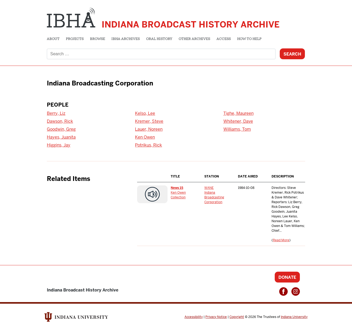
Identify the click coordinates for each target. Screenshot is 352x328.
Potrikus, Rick (148, 145)
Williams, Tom (237, 129)
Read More (281, 240)
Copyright (236, 317)
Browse (97, 39)
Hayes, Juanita (61, 137)
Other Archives (194, 39)
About (53, 39)
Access (223, 39)
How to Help (249, 39)
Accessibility (193, 317)
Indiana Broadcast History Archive (190, 24)
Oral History (159, 39)
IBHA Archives (125, 39)
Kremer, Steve (149, 121)
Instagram (295, 291)
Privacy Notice (216, 317)
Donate (287, 277)
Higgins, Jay (58, 145)
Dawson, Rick (60, 121)
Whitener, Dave (238, 121)
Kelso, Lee (145, 113)
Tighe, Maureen (238, 113)
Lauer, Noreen (149, 129)
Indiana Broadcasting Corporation (214, 197)
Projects (75, 39)
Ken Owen (145, 137)
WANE (209, 188)
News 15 (177, 188)
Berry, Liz (56, 113)
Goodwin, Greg (61, 129)
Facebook (283, 291)
